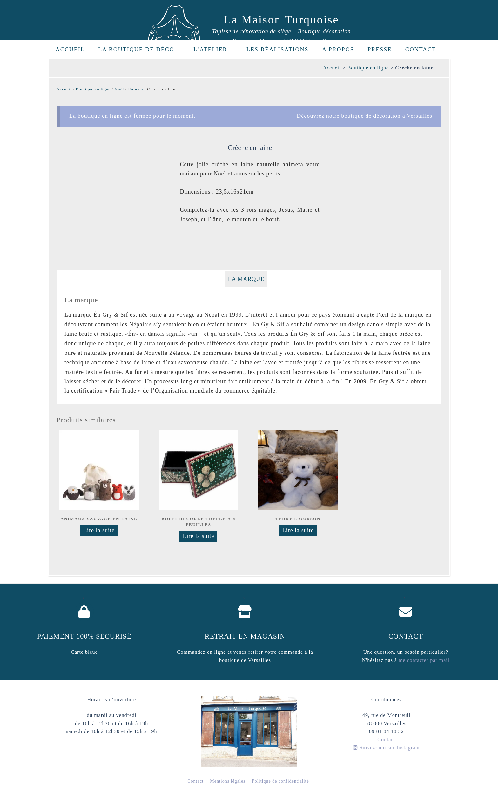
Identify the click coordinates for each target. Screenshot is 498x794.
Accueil (70, 49)
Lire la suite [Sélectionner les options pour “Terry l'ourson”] (298, 530)
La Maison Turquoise (281, 19)
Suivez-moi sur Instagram (386, 747)
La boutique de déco (139, 49)
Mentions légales (227, 781)
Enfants (135, 89)
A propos (338, 49)
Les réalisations (277, 49)
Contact (420, 49)
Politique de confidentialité (280, 781)
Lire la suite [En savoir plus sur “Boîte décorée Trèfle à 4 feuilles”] (198, 536)
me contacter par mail (423, 660)
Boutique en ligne (368, 67)
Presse (379, 49)
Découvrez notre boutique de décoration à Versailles (364, 116)
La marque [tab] (246, 279)
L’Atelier (213, 49)
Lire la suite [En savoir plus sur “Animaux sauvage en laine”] (99, 530)
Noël (119, 89)
